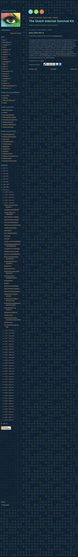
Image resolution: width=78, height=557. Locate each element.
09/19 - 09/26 (8, 355)
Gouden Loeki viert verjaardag (12, 241)
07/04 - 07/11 (8, 384)
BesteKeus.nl (7, 265)
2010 (4, 173)
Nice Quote (7, 236)
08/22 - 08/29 (8, 365)
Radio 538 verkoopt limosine (12, 291)
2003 (4, 423)
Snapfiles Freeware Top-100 (10, 156)
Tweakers (55, 17)
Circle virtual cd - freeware (11, 216)
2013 (4, 168)
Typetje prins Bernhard (10, 227)
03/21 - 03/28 (8, 411)
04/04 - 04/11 (8, 406)
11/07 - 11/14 (8, 336)
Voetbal (5, 83)
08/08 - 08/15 (8, 371)
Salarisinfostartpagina (9, 134)
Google (5, 51)
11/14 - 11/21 (8, 333)
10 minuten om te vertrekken (12, 248)
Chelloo (45, 17)
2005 (4, 187)
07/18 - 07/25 (8, 379)
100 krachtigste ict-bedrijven (12, 288)
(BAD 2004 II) (39, 33)
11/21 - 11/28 (8, 330)
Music (4, 64)
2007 (4, 181)
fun (3, 47)
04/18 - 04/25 (8, 401)
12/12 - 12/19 (8, 197)
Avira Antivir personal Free (10, 119)
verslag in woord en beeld (62, 53)
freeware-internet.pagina (9, 136)
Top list (5, 73)
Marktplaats (6, 146)
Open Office (6, 95)
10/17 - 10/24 (8, 344)
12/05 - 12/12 (8, 200)
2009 (4, 176)
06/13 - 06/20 (8, 390)
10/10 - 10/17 (8, 346)
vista (4, 80)
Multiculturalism (8, 280)
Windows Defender (8, 122)
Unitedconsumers (7, 153)
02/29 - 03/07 (8, 420)
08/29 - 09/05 (8, 363)
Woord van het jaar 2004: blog (12, 225)
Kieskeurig (6, 151)
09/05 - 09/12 (8, 360)
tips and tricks (6, 71)
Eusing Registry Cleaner (9, 117)
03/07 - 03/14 (8, 417)
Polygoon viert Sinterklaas (11, 285)
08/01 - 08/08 (8, 373)
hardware (5, 54)
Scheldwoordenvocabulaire (11, 209)
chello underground (9, 268)
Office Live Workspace (9, 100)
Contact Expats (8, 315)
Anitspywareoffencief (8, 114)
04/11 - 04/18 (8, 403)
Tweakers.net (6, 148)
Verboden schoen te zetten (11, 251)
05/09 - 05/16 (8, 392)
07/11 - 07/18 (8, 382)
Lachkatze (7, 238)
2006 (4, 184)
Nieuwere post (33, 69)
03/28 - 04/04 (8, 409)
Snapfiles (31, 17)
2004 (4, 190)
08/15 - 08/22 (8, 368)
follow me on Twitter (15, 33)
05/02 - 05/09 (8, 395)
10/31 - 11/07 (8, 338)
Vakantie (5, 76)
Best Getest (6, 42)
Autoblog (6, 283)
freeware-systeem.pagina (10, 160)
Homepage (53, 69)
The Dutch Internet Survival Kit (51, 21)
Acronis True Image (8, 127)
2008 (4, 179)
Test (4, 68)
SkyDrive (5, 98)
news (4, 66)
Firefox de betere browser (11, 222)
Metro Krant (6, 139)
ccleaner (5, 112)
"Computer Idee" (43, 53)
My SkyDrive (38, 17)
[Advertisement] (10, 464)
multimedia (6, 61)
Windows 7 (6, 88)
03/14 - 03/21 (8, 414)
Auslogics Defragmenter (9, 124)
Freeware (5, 44)
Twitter (50, 17)
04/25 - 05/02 (8, 398)
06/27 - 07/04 (8, 387)
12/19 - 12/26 (8, 194)
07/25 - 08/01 (8, 376)
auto (4, 40)
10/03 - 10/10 (8, 349)
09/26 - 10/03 (8, 352)
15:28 (42, 60)
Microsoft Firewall (7, 110)
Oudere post (73, 69)
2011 (4, 170)
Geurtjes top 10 (8, 322)
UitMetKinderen (7, 144)
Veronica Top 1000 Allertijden (12, 254)
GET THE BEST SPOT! (10, 233)
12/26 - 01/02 (8, 192)
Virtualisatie (6, 78)
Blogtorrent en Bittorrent (10, 312)
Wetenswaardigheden (9, 85)
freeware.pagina (7, 158)
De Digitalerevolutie (8, 141)
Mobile (4, 59)
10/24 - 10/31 (8, 341)
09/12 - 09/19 (8, 357)
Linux (4, 56)
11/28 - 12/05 (8, 202)
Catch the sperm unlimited (11, 219)
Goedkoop (5, 49)
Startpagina (6, 505)
